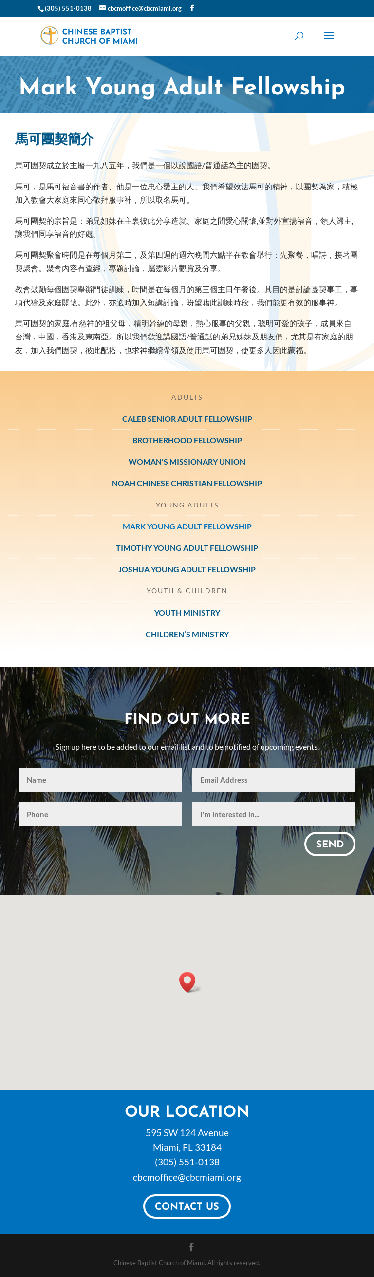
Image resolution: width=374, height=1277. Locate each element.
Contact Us (187, 1207)
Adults (187, 397)
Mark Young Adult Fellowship (187, 526)
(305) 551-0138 (187, 1161)
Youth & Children (187, 590)
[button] (190, 982)
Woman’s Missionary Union (187, 461)
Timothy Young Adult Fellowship (187, 547)
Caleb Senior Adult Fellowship (187, 418)
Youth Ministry (187, 612)
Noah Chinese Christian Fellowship (187, 483)
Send (330, 845)
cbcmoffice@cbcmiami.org (187, 1177)
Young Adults (187, 505)
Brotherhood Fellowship (187, 440)
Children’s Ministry (187, 633)
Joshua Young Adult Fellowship (187, 569)
